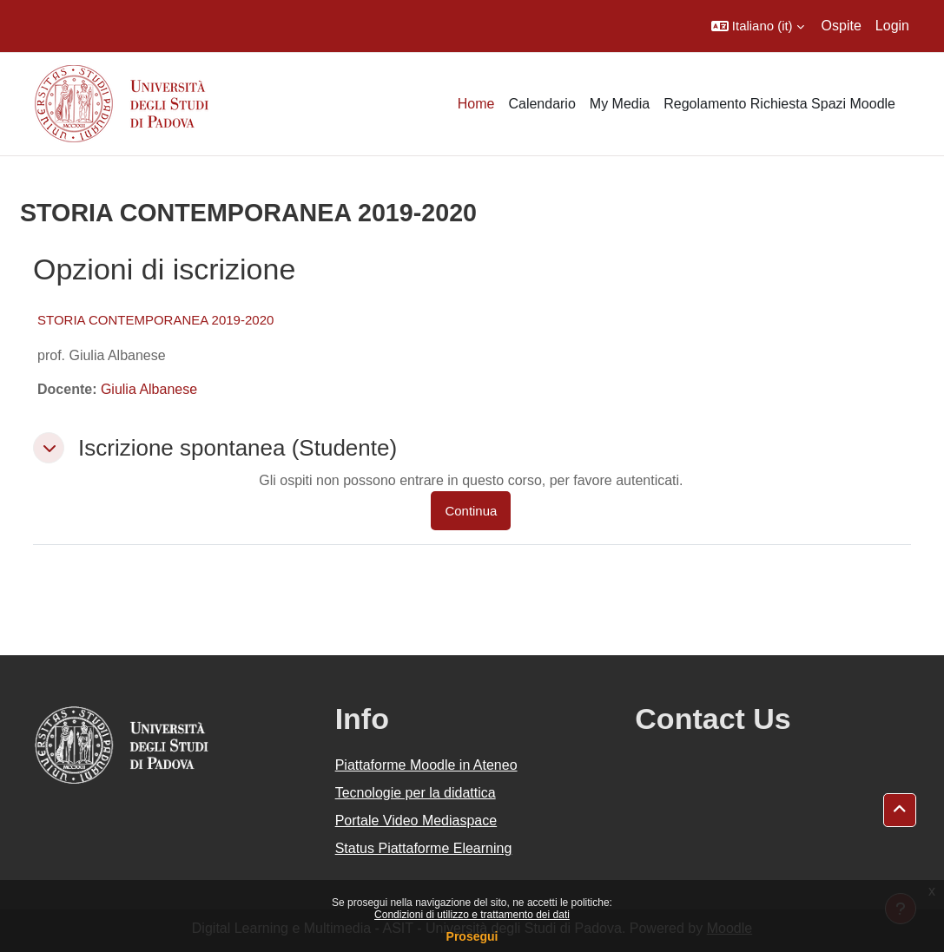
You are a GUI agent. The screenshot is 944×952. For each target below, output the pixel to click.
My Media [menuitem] (620, 103)
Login (892, 25)
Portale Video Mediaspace (416, 820)
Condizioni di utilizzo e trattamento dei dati (472, 915)
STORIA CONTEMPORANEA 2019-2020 (155, 319)
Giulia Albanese (149, 389)
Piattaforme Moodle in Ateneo (426, 765)
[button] (758, 26)
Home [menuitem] (476, 103)
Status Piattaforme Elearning (423, 848)
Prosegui (472, 936)
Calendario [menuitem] (541, 103)
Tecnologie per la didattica (415, 792)
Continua (471, 510)
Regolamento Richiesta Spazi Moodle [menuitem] (779, 103)
